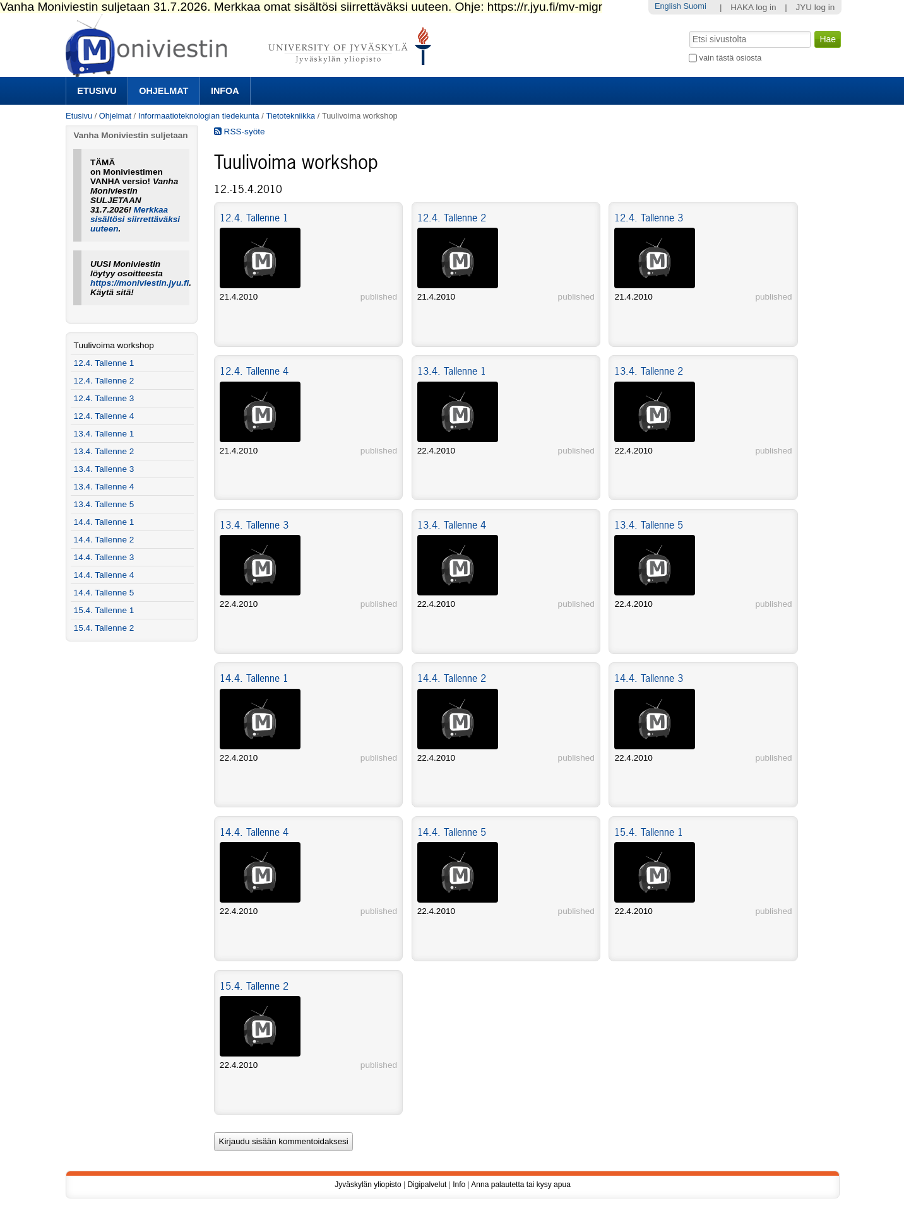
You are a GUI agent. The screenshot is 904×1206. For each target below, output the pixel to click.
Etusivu (96, 91)
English (668, 6)
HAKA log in (753, 7)
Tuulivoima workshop (114, 345)
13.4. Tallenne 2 (648, 371)
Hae (688, 29)
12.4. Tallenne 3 (648, 218)
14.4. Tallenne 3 (648, 678)
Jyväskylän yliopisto (368, 1184)
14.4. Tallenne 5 (451, 832)
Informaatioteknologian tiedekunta (198, 115)
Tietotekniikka (290, 115)
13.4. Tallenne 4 (451, 525)
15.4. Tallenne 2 (254, 986)
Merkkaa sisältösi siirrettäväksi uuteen (135, 219)
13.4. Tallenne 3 (254, 525)
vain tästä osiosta (730, 57)
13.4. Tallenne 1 (451, 371)
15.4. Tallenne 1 (648, 832)
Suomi (694, 6)
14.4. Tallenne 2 (451, 678)
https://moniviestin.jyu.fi (139, 283)
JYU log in (815, 7)
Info (459, 1184)
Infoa (225, 91)
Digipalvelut (426, 1184)
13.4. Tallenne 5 (648, 525)
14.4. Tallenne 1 (254, 678)
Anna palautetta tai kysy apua (520, 1184)
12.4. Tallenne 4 (254, 371)
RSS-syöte (239, 131)
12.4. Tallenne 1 (254, 218)
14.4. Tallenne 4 (254, 832)
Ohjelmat (163, 91)
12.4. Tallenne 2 (451, 218)
